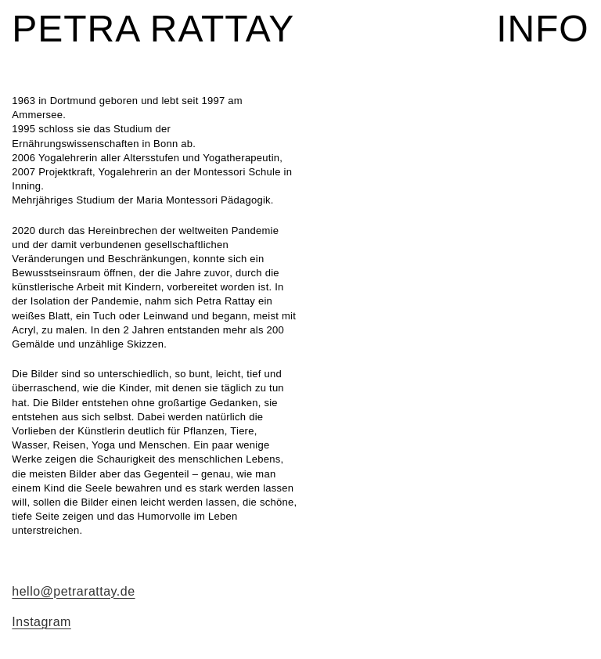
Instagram (41, 621)
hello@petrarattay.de (73, 591)
